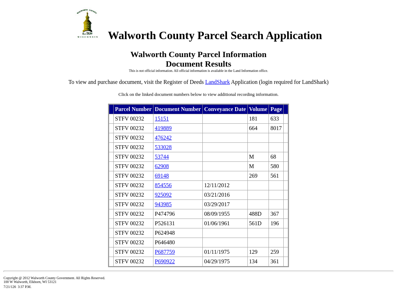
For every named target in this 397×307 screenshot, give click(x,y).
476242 (163, 138)
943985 (163, 204)
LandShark (217, 82)
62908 (162, 166)
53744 (162, 157)
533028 (163, 147)
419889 (163, 128)
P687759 (165, 252)
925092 (163, 195)
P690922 (165, 261)
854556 (163, 185)
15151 (162, 119)
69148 (162, 176)
